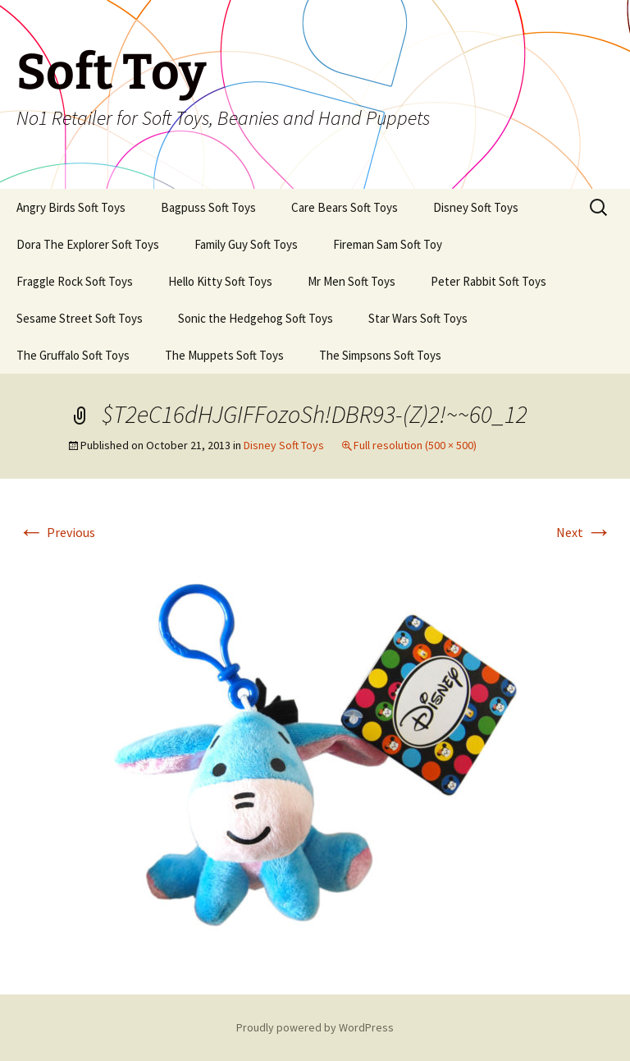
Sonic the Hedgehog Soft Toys (255, 318)
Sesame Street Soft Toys (79, 318)
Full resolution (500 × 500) (415, 445)
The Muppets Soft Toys (224, 355)
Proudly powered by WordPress (315, 1027)
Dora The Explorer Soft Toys (87, 244)
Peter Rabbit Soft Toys (488, 281)
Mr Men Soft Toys (351, 281)
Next (584, 532)
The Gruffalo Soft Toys (73, 355)
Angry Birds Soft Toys (71, 207)
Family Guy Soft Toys (246, 244)
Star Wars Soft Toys (418, 318)
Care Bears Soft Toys (344, 207)
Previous (56, 532)
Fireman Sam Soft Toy (387, 244)
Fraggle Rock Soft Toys (74, 281)
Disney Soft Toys (475, 207)
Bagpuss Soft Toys (208, 207)
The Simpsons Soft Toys (380, 355)
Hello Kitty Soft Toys (220, 281)
